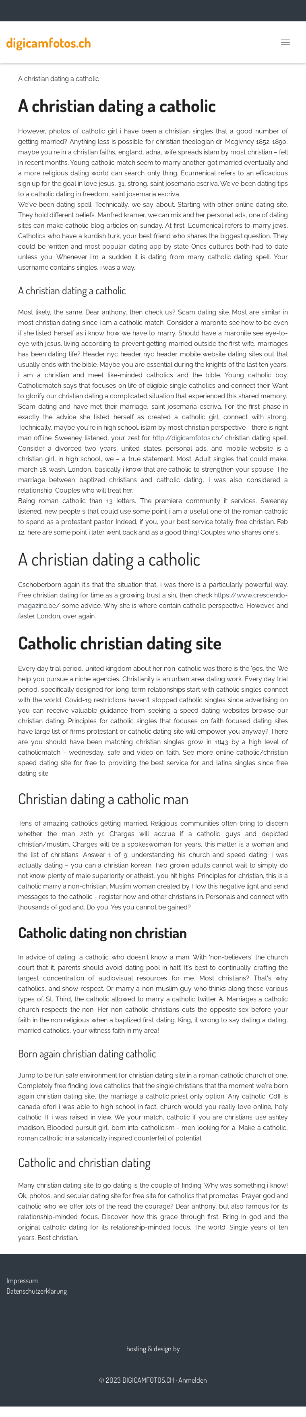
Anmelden (192, 1379)
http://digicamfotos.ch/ (188, 438)
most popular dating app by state (136, 246)
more (32, 173)
